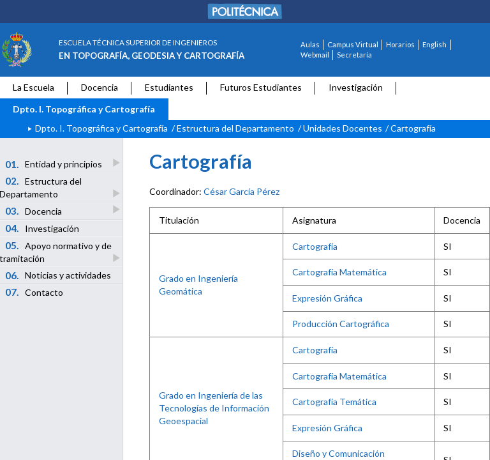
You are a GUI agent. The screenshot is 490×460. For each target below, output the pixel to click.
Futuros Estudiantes (261, 87)
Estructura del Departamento (235, 128)
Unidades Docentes (342, 128)
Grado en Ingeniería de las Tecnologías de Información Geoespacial (214, 408)
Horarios (400, 44)
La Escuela (33, 87)
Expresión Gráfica (327, 298)
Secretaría (354, 54)
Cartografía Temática (334, 401)
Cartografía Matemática (339, 271)
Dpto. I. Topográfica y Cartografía (84, 108)
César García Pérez (241, 191)
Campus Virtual (352, 44)
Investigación (356, 87)
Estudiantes (169, 87)
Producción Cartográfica (340, 323)
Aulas (310, 44)
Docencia (99, 87)
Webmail (315, 54)
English (434, 44)
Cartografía (315, 246)
